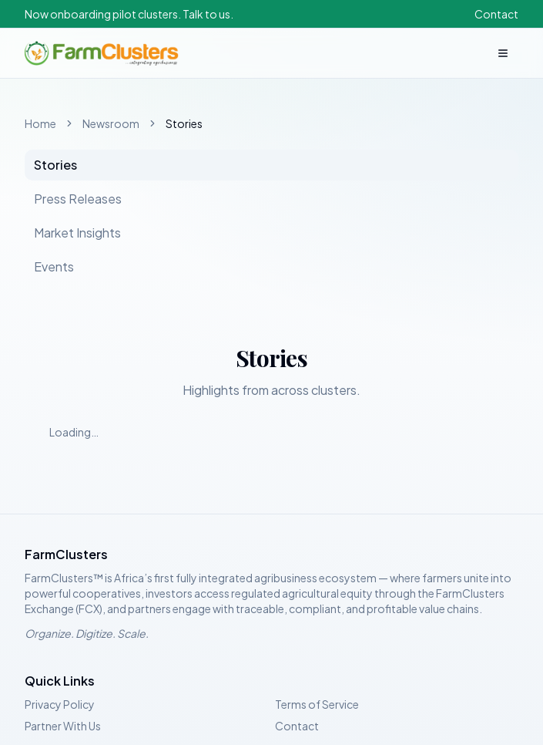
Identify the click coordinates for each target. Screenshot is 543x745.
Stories (55, 165)
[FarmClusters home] (102, 53)
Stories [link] (184, 123)
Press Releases (78, 198)
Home (40, 123)
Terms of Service (317, 704)
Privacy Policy (60, 704)
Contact (496, 14)
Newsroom (110, 123)
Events (54, 266)
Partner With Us (63, 726)
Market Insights (77, 232)
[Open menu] (503, 53)
